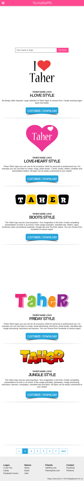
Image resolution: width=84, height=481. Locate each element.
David (26, 471)
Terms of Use (57, 479)
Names (27, 465)
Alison (27, 468)
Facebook (70, 468)
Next (63, 451)
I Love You (7, 468)
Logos (6, 465)
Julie (26, 473)
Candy (6, 471)
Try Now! (62, 50)
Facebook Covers (10, 473)
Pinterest (70, 471)
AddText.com (50, 468)
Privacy (49, 479)
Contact (70, 465)
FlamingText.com (52, 471)
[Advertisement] (42, 27)
